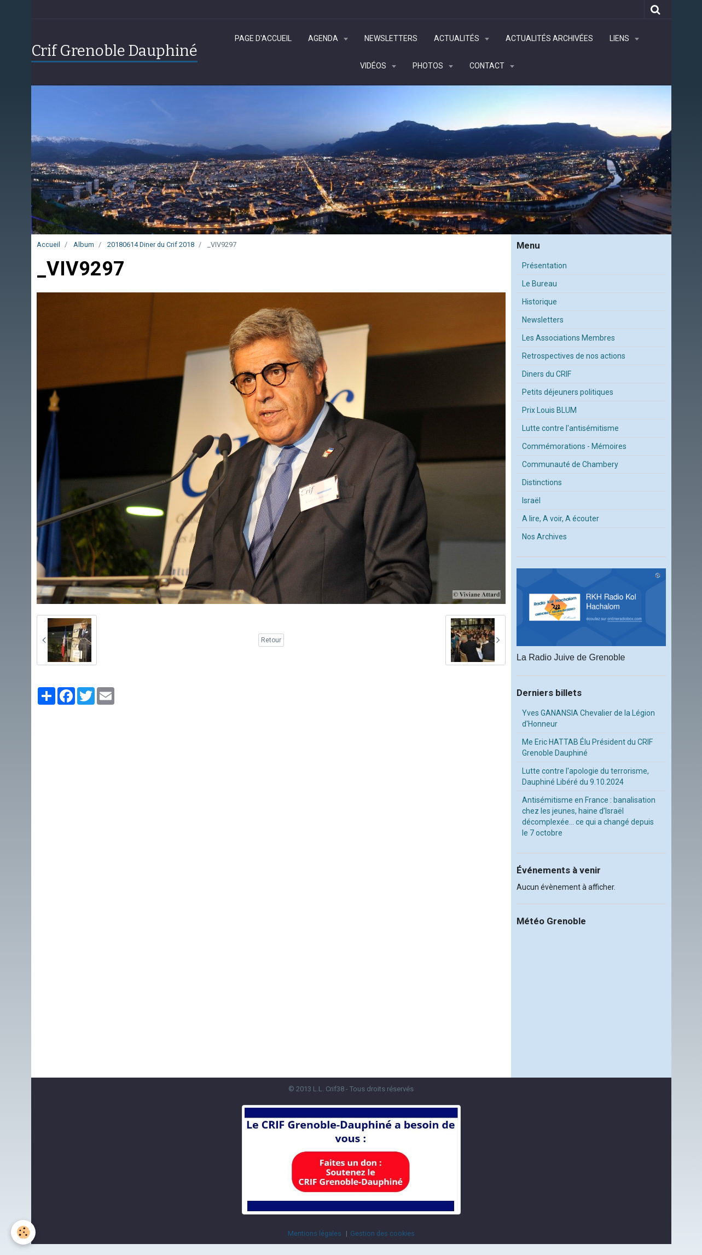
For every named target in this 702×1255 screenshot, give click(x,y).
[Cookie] (23, 1232)
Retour (271, 640)
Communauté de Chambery (570, 464)
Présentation (544, 265)
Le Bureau (539, 283)
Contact (487, 65)
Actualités (457, 38)
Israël (531, 500)
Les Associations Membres (568, 337)
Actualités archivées (549, 38)
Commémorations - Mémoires (574, 446)
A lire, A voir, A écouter (560, 518)
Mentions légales (314, 1233)
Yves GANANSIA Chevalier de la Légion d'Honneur (588, 718)
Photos (429, 65)
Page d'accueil (263, 38)
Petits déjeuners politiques (567, 392)
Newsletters (390, 38)
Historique (539, 301)
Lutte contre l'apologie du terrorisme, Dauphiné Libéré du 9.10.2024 (585, 776)
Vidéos (374, 65)
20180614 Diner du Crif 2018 (150, 244)
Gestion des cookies (382, 1233)
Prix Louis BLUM (549, 410)
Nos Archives (544, 536)
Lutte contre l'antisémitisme (570, 428)
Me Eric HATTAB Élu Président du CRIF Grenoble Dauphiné (587, 747)
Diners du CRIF (546, 374)
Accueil (48, 244)
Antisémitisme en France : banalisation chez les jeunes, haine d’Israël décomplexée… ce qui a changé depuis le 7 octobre (588, 816)
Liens (620, 38)
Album (83, 244)
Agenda (324, 38)
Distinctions (542, 482)
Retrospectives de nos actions (573, 356)
